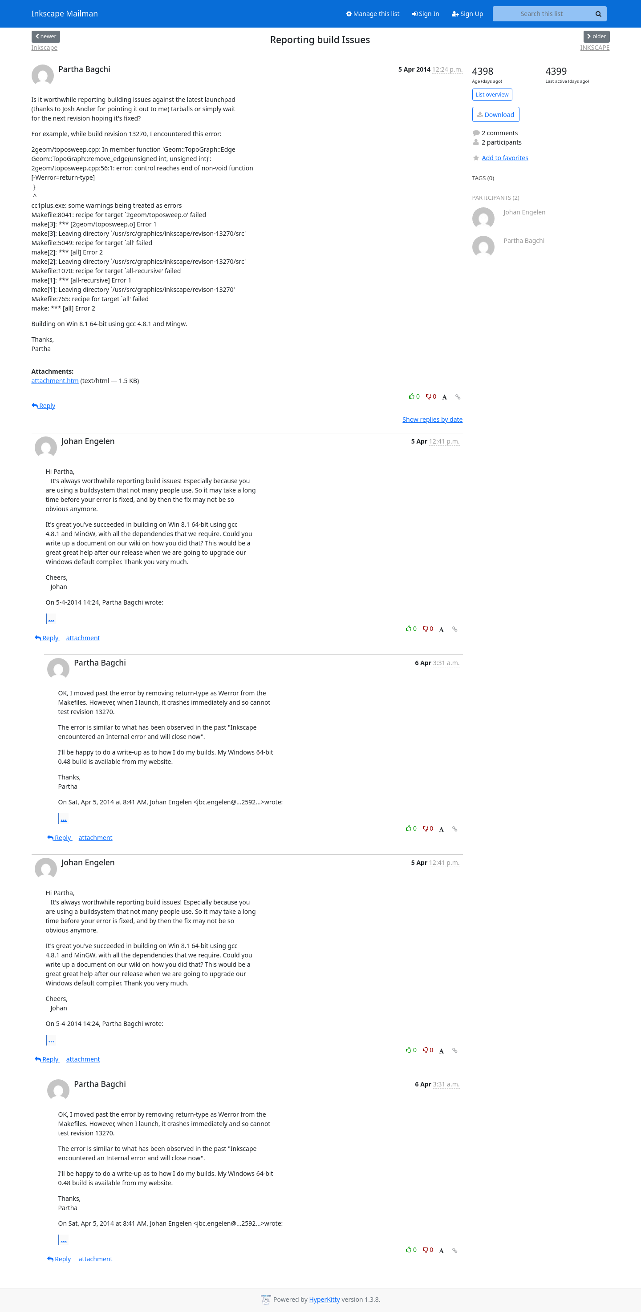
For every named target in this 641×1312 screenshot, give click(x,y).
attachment (83, 638)
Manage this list (373, 13)
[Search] (599, 13)
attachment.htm (55, 380)
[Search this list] (542, 13)
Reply (44, 405)
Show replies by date (432, 419)
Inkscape (45, 47)
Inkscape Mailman (65, 13)
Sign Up (467, 13)
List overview (492, 94)
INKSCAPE (595, 47)
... (52, 618)
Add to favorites (500, 157)
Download (495, 114)
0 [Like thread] (415, 396)
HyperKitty (324, 1300)
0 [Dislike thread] (431, 396)
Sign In (425, 13)
